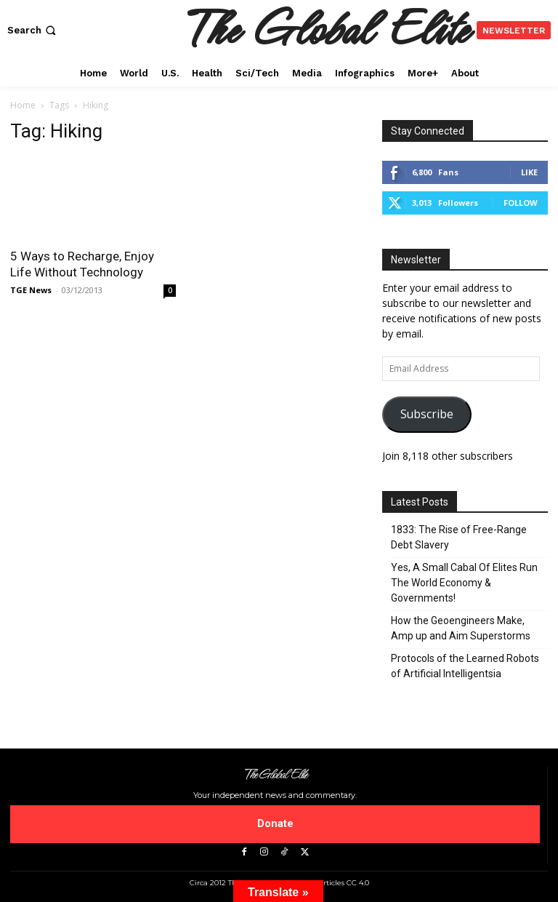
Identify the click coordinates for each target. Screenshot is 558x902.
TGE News (31, 289)
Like (529, 172)
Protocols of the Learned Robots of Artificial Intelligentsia (465, 665)
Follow (521, 202)
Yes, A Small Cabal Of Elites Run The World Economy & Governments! (464, 583)
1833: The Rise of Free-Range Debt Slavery (459, 537)
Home (23, 105)
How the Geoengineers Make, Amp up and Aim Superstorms (460, 628)
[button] (33, 30)
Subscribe (426, 414)
